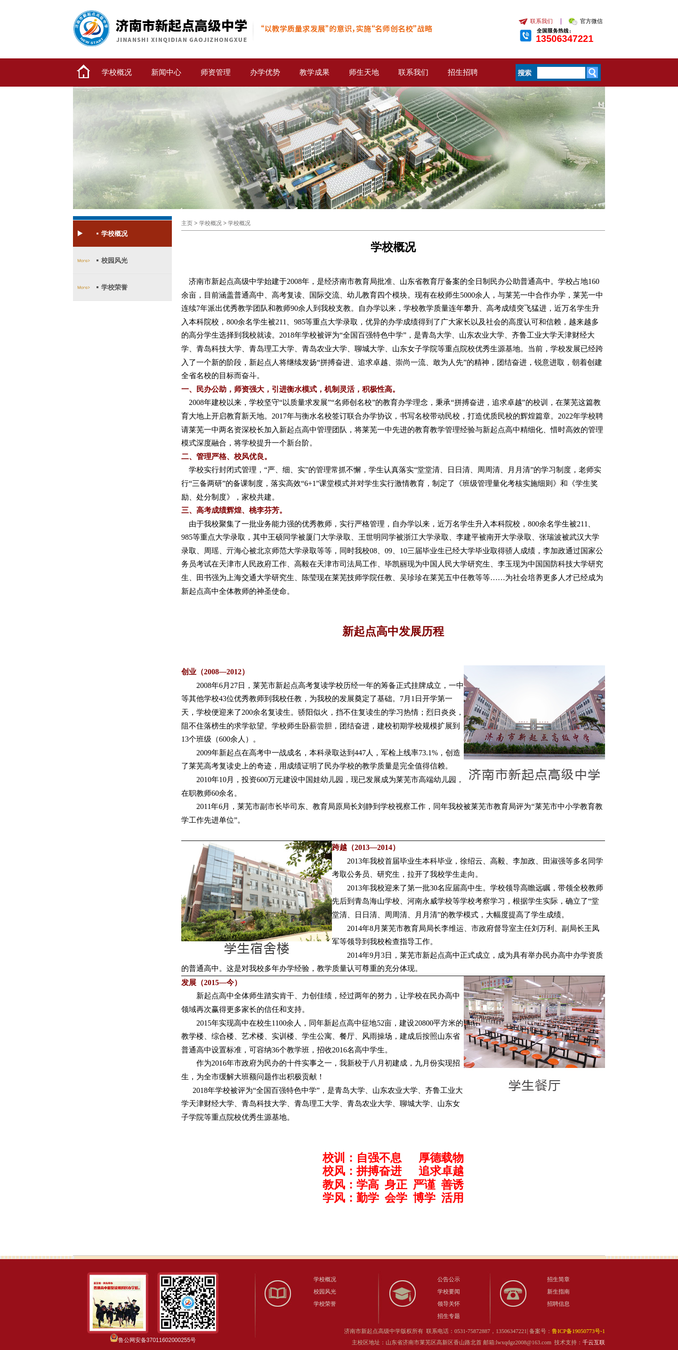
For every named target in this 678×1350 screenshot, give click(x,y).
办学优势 (265, 72)
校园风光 (114, 260)
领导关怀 (448, 1304)
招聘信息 (558, 1304)
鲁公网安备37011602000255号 (157, 1340)
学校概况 (117, 72)
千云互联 (593, 1342)
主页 (187, 223)
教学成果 (314, 72)
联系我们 (413, 72)
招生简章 (558, 1279)
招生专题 (448, 1316)
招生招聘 (463, 72)
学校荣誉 (114, 287)
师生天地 (364, 72)
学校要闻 (448, 1291)
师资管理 (216, 72)
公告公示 (448, 1279)
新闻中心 (166, 72)
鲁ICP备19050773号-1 (578, 1331)
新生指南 (558, 1291)
